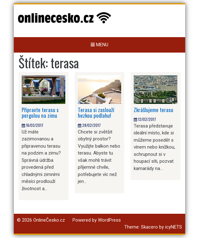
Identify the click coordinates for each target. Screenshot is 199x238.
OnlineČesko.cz (49, 220)
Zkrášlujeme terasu (153, 110)
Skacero (149, 227)
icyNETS (173, 227)
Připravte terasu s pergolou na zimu (40, 113)
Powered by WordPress (97, 220)
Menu (99, 45)
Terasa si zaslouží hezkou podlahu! (96, 113)
